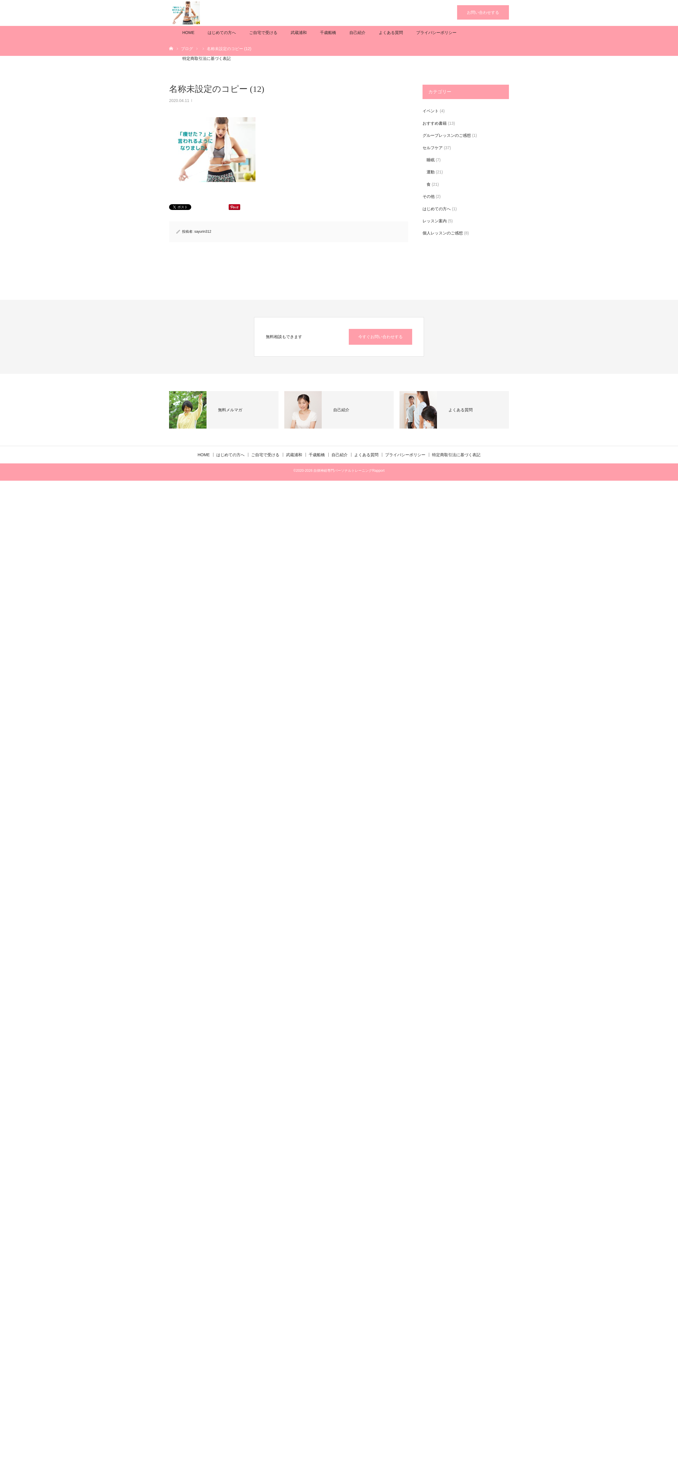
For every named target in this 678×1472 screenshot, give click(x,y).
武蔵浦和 (299, 32)
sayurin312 (202, 232)
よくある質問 (391, 32)
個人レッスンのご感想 (443, 233)
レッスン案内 (435, 221)
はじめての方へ (222, 32)
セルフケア (433, 147)
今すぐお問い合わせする (380, 336)
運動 (431, 172)
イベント (431, 111)
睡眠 (431, 160)
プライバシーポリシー (436, 32)
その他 (429, 196)
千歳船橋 (328, 32)
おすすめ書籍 (435, 123)
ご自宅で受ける (263, 32)
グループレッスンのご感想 (447, 135)
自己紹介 (357, 32)
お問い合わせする (483, 12)
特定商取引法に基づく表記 (206, 58)
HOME (188, 32)
